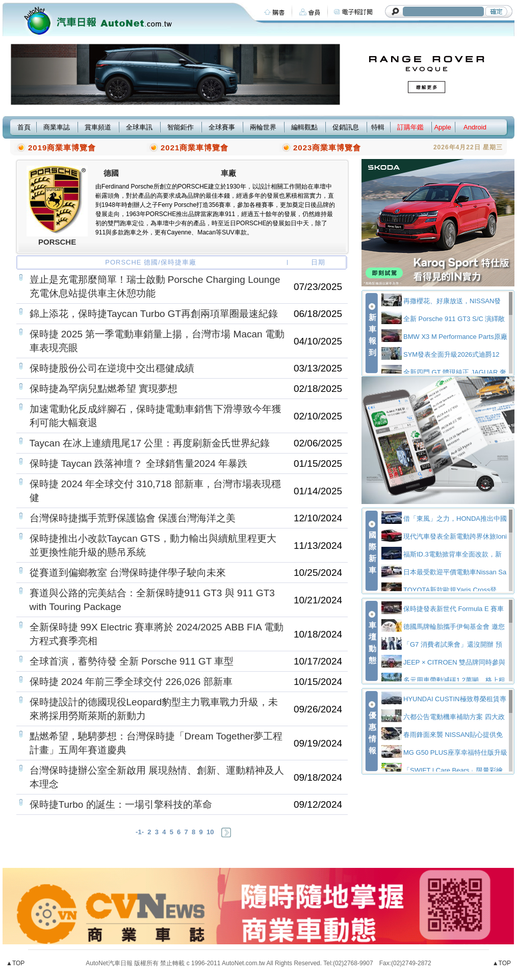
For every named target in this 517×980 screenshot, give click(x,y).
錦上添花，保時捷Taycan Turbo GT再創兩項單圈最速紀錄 (154, 313)
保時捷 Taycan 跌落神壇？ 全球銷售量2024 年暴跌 (139, 463)
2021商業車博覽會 (194, 147)
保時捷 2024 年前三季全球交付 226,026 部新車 (131, 681)
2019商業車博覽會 (62, 147)
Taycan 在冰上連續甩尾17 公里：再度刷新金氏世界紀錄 (150, 443)
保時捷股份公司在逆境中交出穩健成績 (112, 368)
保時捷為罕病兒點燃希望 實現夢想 (103, 388)
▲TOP (15, 963)
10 (210, 832)
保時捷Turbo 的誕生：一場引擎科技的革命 (121, 804)
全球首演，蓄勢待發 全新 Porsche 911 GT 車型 (132, 661)
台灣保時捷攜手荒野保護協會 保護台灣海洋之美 (133, 518)
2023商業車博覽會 (327, 147)
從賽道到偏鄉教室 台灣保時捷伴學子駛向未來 (128, 572)
